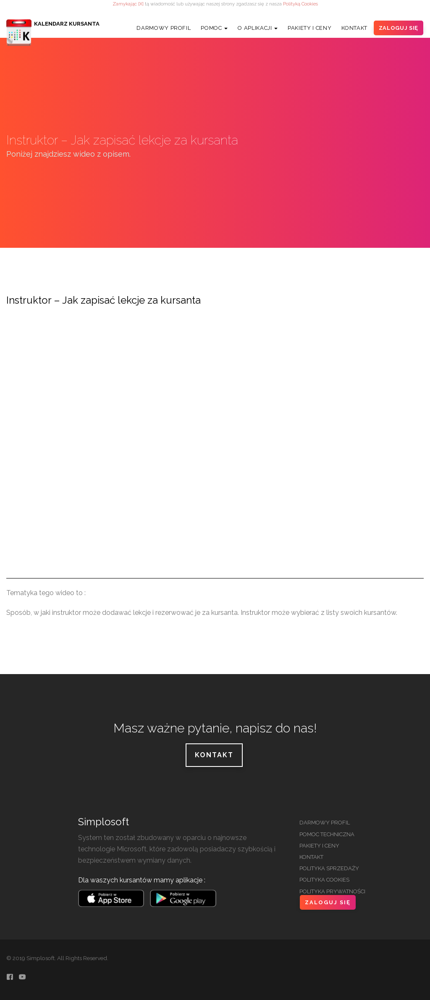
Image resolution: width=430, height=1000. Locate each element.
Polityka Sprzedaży (329, 868)
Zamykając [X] (128, 4)
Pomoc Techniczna (326, 834)
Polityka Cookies (324, 880)
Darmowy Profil (163, 28)
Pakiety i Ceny (309, 28)
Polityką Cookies (300, 4)
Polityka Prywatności (332, 891)
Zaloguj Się (398, 28)
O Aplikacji (258, 28)
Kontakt (354, 28)
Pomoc (214, 28)
